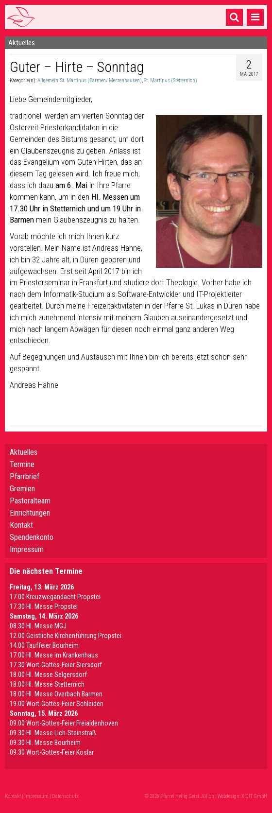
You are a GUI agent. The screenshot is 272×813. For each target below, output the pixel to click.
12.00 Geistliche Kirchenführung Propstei (65, 636)
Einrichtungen (30, 513)
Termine (22, 464)
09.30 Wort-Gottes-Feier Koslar (52, 752)
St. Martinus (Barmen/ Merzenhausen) (101, 80)
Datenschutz (65, 796)
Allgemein (47, 80)
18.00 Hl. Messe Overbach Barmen (56, 694)
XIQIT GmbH (254, 796)
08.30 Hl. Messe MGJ (38, 626)
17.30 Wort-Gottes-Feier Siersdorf (56, 665)
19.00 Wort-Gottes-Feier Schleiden (56, 704)
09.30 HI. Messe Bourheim (45, 742)
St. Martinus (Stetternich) (170, 80)
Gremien (22, 488)
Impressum (27, 549)
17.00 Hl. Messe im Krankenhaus (54, 655)
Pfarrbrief (24, 476)
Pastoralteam (30, 500)
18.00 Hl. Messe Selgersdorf (48, 674)
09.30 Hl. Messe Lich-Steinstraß (53, 733)
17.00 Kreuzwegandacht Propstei (55, 597)
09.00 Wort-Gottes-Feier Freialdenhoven (64, 723)
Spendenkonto (31, 537)
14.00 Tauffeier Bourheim (44, 645)
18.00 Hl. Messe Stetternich (47, 684)
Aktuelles (23, 452)
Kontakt (21, 525)
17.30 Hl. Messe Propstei (44, 606)
